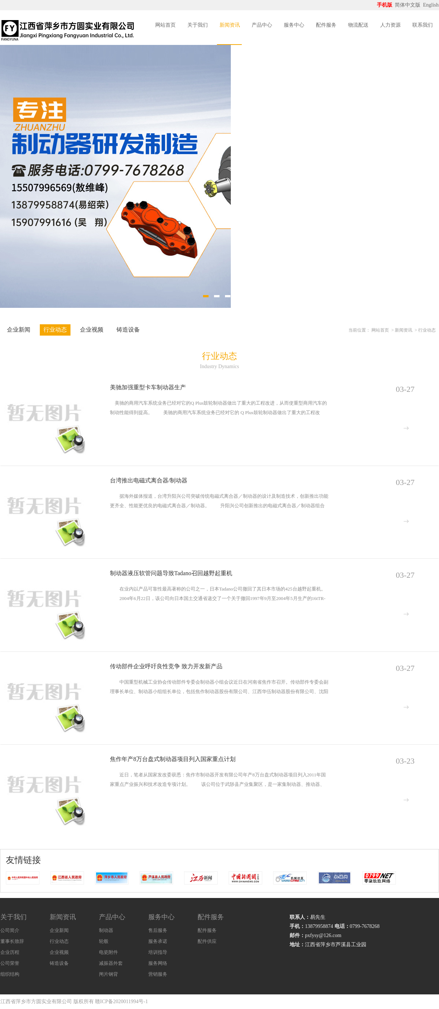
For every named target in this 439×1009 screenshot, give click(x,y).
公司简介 (9, 930)
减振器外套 (111, 963)
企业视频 (91, 329)
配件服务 (326, 25)
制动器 (106, 930)
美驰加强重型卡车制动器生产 (148, 387)
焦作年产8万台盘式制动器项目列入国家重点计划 (173, 759)
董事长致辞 (12, 941)
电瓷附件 (108, 952)
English (431, 5)
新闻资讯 (230, 25)
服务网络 (157, 963)
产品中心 (262, 25)
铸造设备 (128, 329)
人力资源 (390, 25)
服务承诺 (157, 941)
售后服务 (157, 930)
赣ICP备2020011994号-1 (121, 1001)
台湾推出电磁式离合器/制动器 (148, 480)
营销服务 (157, 974)
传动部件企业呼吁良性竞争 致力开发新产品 (166, 666)
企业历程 (9, 952)
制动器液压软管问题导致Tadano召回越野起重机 (171, 573)
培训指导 (157, 952)
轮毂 (103, 941)
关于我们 (197, 25)
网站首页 (165, 25)
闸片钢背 (108, 974)
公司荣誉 (9, 963)
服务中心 (294, 25)
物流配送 (358, 25)
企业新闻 (18, 329)
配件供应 (207, 941)
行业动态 (55, 329)
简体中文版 (408, 5)
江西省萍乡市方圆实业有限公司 (36, 1001)
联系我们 (422, 25)
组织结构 (9, 974)
